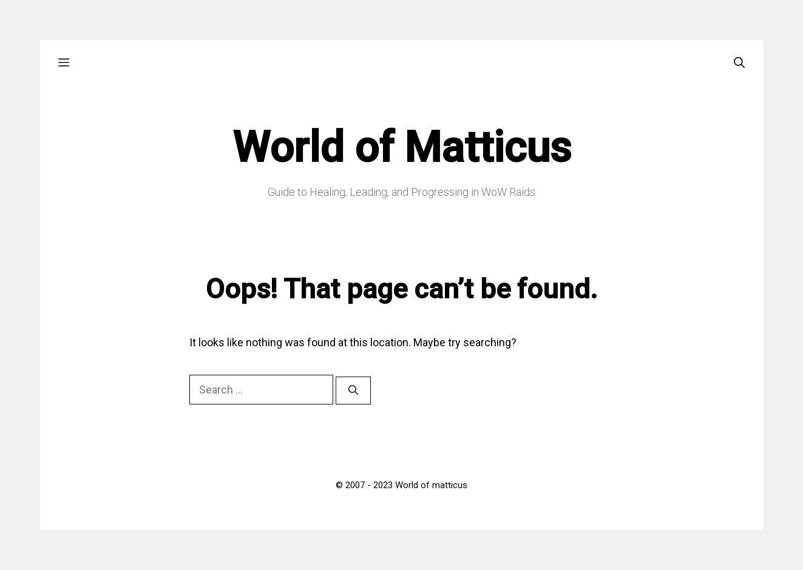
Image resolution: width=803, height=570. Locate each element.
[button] (63, 63)
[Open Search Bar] (739, 63)
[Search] (353, 390)
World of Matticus (401, 147)
